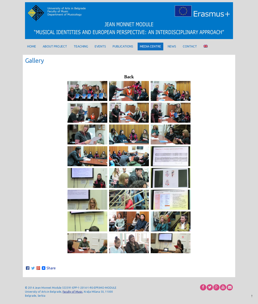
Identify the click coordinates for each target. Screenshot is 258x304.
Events (100, 46)
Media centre (150, 46)
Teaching (81, 46)
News (172, 46)
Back (129, 76)
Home (31, 46)
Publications (123, 46)
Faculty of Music (73, 291)
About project (55, 46)
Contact (190, 46)
